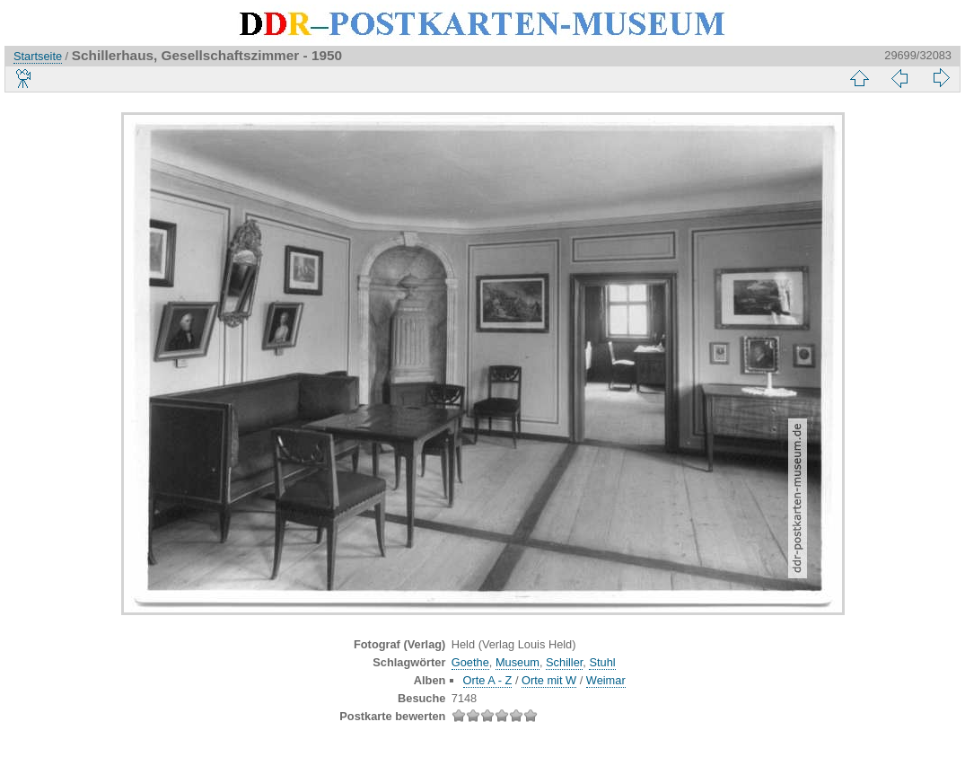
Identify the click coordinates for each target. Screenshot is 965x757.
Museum (518, 662)
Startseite (37, 56)
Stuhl (602, 662)
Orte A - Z (488, 680)
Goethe (470, 662)
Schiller (564, 662)
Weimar (606, 680)
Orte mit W (549, 680)
